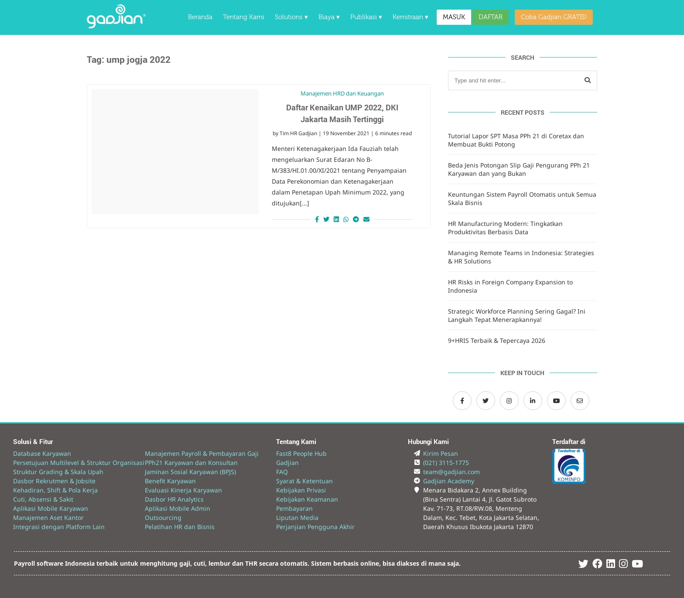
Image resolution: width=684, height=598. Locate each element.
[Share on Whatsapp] (346, 219)
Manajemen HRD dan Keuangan (342, 93)
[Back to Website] (116, 26)
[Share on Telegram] (356, 219)
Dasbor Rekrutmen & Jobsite (54, 481)
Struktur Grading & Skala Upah (58, 472)
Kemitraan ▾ (410, 17)
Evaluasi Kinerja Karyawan (183, 490)
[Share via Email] (367, 219)
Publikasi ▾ (366, 17)
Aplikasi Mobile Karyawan (50, 508)
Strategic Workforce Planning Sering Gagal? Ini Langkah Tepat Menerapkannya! (516, 315)
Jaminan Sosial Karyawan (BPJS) (190, 472)
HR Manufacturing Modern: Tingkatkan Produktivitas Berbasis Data (505, 227)
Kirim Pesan (440, 453)
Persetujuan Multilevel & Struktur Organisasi (78, 462)
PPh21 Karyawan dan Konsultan (191, 462)
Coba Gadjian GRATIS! (554, 17)
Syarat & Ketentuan (304, 481)
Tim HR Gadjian (298, 133)
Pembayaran (294, 508)
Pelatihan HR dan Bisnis (180, 527)
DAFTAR (491, 17)
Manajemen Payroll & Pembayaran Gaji (202, 453)
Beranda (200, 17)
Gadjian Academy (448, 481)
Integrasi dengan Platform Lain (59, 527)
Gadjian (287, 462)
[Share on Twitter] (326, 219)
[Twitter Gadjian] (485, 400)
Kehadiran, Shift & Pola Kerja (55, 490)
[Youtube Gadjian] (637, 565)
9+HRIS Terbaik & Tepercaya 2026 (496, 340)
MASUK (454, 17)
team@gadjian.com (451, 472)
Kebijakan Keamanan (307, 499)
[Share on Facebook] (316, 219)
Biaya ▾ (329, 17)
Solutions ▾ (291, 17)
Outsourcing (163, 517)
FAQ (282, 472)
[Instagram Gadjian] (509, 400)
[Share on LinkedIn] (336, 219)
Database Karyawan (42, 453)
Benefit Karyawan (170, 481)
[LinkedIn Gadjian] (532, 400)
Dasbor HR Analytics (174, 499)
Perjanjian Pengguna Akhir (315, 527)
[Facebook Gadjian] (462, 400)
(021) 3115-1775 (446, 462)
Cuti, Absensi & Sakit (43, 499)
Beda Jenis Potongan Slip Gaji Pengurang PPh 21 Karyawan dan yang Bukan (519, 169)
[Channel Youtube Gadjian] (556, 400)
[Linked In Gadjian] (610, 565)
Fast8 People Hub (301, 453)
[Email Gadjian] (580, 400)
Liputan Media (297, 517)
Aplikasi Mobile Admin (177, 508)
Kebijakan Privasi (301, 490)
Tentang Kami (243, 17)
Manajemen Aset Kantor (48, 517)
